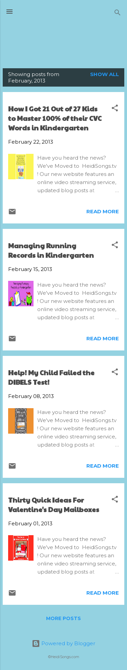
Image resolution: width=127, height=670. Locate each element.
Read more (102, 211)
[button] (115, 109)
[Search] (117, 13)
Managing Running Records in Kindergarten (51, 250)
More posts (63, 618)
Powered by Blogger (63, 643)
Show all (104, 74)
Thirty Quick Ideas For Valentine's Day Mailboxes (53, 504)
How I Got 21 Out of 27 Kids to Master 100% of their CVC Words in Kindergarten (55, 118)
